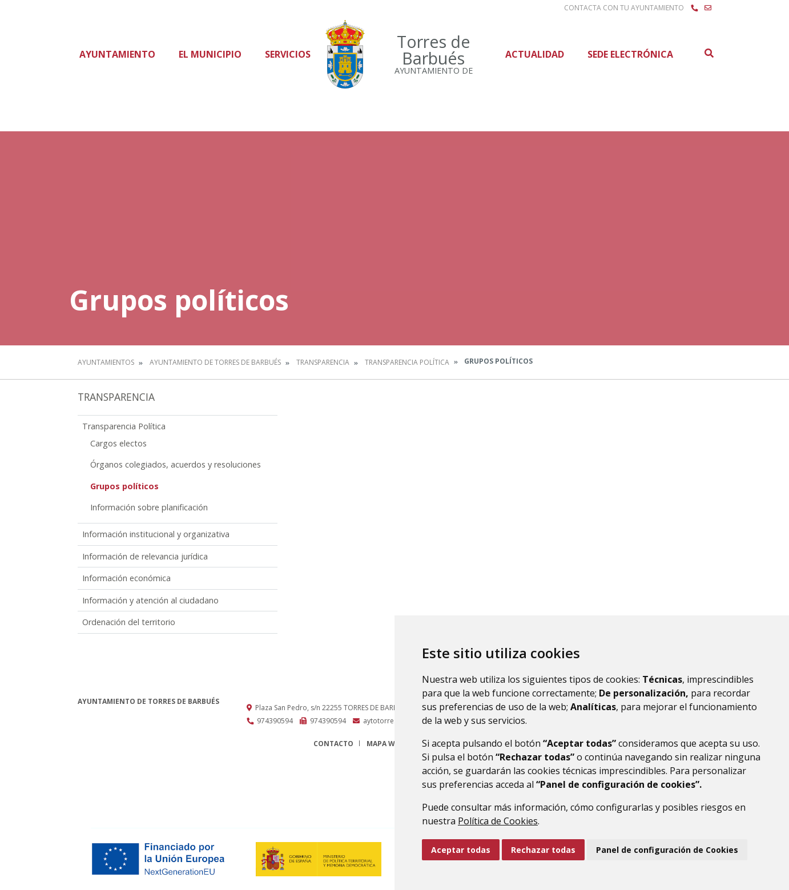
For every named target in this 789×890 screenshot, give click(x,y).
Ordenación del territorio (128, 622)
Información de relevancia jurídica (145, 556)
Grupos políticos (124, 486)
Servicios (288, 54)
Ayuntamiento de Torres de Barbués (215, 362)
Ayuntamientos (106, 362)
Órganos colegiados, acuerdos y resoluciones (175, 464)
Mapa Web (385, 743)
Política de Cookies (498, 821)
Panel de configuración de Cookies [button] (667, 849)
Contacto (333, 743)
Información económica (126, 578)
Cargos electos (118, 443)
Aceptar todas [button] (460, 849)
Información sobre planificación (149, 507)
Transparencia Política (407, 362)
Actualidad (534, 54)
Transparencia (322, 362)
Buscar (708, 53)
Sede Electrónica (630, 54)
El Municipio (210, 54)
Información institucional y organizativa (156, 534)
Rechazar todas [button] (543, 849)
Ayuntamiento (117, 54)
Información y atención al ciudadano (150, 600)
